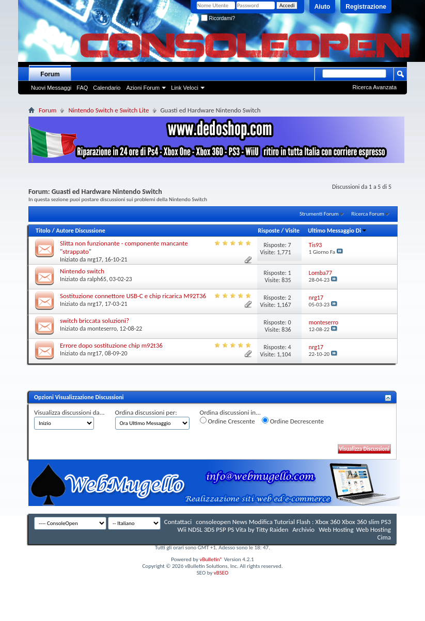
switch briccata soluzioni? (94, 320)
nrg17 (94, 259)
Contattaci (178, 522)
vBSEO (221, 572)
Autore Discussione (80, 230)
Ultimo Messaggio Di (337, 230)
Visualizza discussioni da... (69, 412)
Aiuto (322, 6)
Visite (292, 230)
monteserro (102, 328)
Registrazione (365, 6)
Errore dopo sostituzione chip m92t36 (111, 345)
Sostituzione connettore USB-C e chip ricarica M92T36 (133, 296)
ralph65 (96, 279)
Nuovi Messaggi (51, 88)
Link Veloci (184, 88)
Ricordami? (218, 18)
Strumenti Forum (319, 213)
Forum (49, 74)
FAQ (82, 88)
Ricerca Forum (367, 213)
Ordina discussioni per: (146, 412)
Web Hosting (336, 529)
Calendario (106, 88)
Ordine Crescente (227, 421)
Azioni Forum (143, 88)
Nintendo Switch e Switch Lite (108, 110)
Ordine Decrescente (293, 421)
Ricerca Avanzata (375, 87)
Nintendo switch (82, 271)
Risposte (268, 230)
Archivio (303, 529)
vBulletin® (211, 559)
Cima (384, 537)
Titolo (43, 230)
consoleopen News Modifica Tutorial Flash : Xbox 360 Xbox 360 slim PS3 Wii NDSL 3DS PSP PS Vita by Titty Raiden (284, 525)
